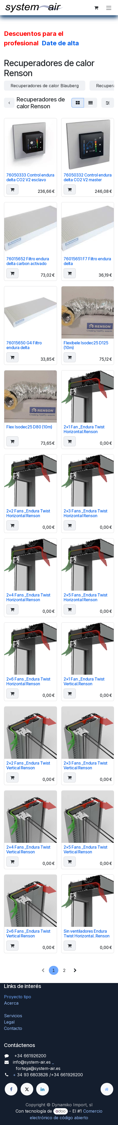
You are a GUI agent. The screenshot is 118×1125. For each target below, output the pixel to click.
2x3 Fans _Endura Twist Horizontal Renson (85, 513)
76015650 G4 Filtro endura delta (24, 345)
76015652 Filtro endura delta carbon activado (27, 261)
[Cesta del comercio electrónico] (96, 7)
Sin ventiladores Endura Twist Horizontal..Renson (87, 933)
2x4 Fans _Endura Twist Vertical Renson (28, 849)
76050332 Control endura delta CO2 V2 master (88, 177)
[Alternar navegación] (108, 7)
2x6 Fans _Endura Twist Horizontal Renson (28, 681)
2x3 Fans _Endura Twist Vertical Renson (85, 765)
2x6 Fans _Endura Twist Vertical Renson (28, 933)
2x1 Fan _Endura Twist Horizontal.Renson (84, 429)
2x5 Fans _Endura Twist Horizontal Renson (85, 597)
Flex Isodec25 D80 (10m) (29, 426)
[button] (12, 189)
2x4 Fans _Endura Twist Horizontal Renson (28, 597)
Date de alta (60, 43)
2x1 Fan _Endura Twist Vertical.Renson (84, 681)
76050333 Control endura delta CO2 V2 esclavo (30, 177)
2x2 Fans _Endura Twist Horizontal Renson (28, 513)
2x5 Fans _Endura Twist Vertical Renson (85, 849)
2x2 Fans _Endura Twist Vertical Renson (28, 765)
